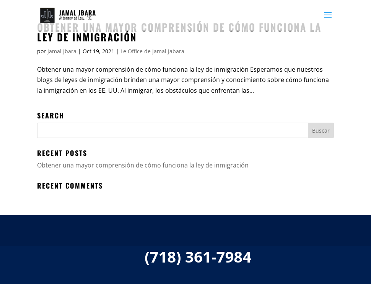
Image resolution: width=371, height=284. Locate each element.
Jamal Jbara (61, 51)
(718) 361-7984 (198, 256)
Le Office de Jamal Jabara (152, 51)
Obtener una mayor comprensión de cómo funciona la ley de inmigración (179, 32)
